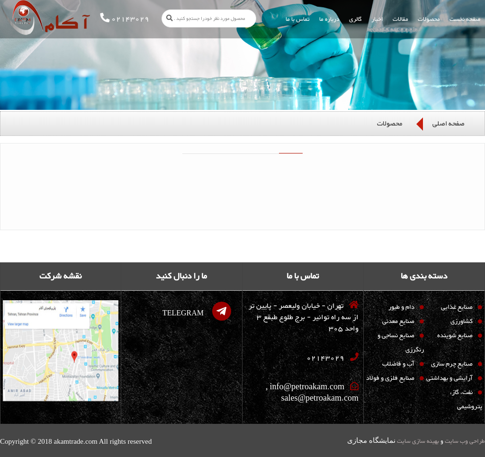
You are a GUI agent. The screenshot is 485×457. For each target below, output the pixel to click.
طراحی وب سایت (464, 441)
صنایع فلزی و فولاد (390, 378)
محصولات (389, 123)
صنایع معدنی (398, 321)
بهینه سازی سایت (417, 441)
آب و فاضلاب (398, 364)
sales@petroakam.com (320, 399)
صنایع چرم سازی (452, 364)
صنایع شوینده (455, 336)
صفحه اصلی (448, 123)
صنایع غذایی (457, 307)
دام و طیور (401, 307)
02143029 (325, 358)
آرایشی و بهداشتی (449, 378)
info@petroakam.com (306, 388)
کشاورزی (461, 321)
